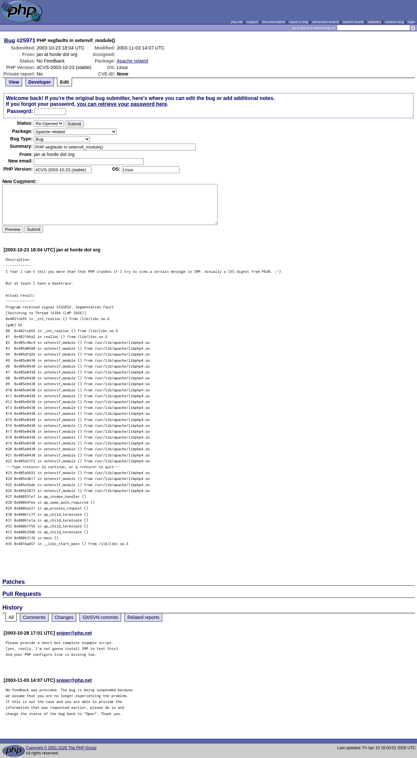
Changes (64, 617)
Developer (39, 82)
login (411, 22)
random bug (394, 22)
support (252, 22)
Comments (34, 617)
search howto (353, 22)
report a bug (298, 22)
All (11, 617)
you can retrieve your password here (122, 104)
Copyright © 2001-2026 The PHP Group (61, 748)
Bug (9, 40)
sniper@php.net (74, 633)
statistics (374, 22)
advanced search (325, 22)
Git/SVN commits (100, 617)
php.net (237, 22)
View (13, 82)
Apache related (132, 60)
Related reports (143, 617)
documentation (273, 22)
